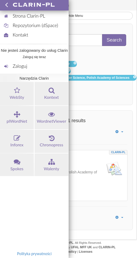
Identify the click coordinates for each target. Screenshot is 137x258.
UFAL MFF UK (81, 247)
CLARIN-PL (118, 152)
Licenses (85, 252)
